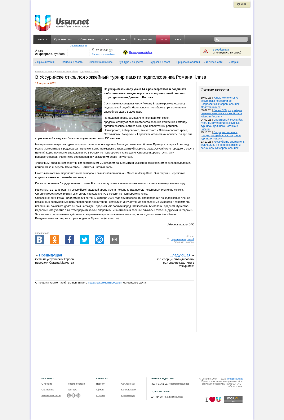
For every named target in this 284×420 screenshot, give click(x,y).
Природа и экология (188, 62)
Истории (234, 62)
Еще (177, 39)
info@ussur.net (235, 378)
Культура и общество (131, 62)
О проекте (46, 383)
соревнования (178, 239)
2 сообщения (221, 49)
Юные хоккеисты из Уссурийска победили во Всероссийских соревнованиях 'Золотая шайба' (220, 102)
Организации (63, 39)
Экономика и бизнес (100, 62)
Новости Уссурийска (67, 71)
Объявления (86, 39)
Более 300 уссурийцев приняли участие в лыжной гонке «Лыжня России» (221, 113)
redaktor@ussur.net (179, 383)
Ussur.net (189, 242)
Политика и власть (72, 62)
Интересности (214, 62)
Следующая (180, 255)
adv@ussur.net (175, 396)
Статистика (47, 389)
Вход (243, 4)
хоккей (190, 239)
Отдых (105, 39)
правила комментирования (105, 282)
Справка (121, 39)
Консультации (143, 39)
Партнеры (72, 389)
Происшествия (45, 62)
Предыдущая (50, 255)
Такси (163, 39)
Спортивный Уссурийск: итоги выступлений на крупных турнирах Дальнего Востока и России (222, 124)
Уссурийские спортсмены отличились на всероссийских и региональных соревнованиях (223, 145)
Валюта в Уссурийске (103, 54)
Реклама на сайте (51, 395)
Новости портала (76, 383)
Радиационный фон (140, 52)
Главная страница (44, 71)
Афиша (100, 389)
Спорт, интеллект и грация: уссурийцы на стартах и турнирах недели (221, 135)
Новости (41, 39)
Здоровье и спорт (160, 62)
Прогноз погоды (78, 45)
